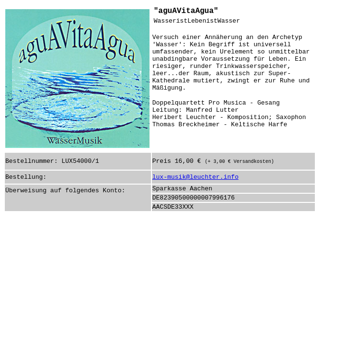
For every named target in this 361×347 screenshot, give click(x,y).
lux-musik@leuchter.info (195, 177)
